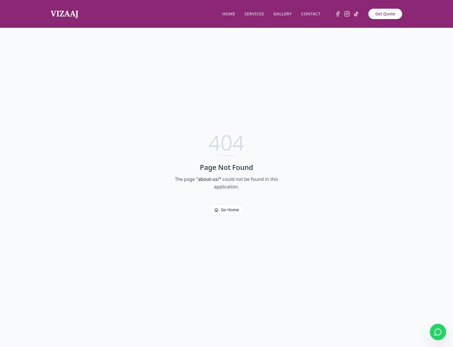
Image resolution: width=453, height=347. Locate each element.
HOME (228, 13)
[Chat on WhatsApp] (438, 332)
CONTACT (311, 13)
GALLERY (282, 13)
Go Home (226, 209)
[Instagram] (347, 14)
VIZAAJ (64, 14)
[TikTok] (356, 14)
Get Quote (385, 13)
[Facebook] (338, 14)
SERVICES (254, 13)
